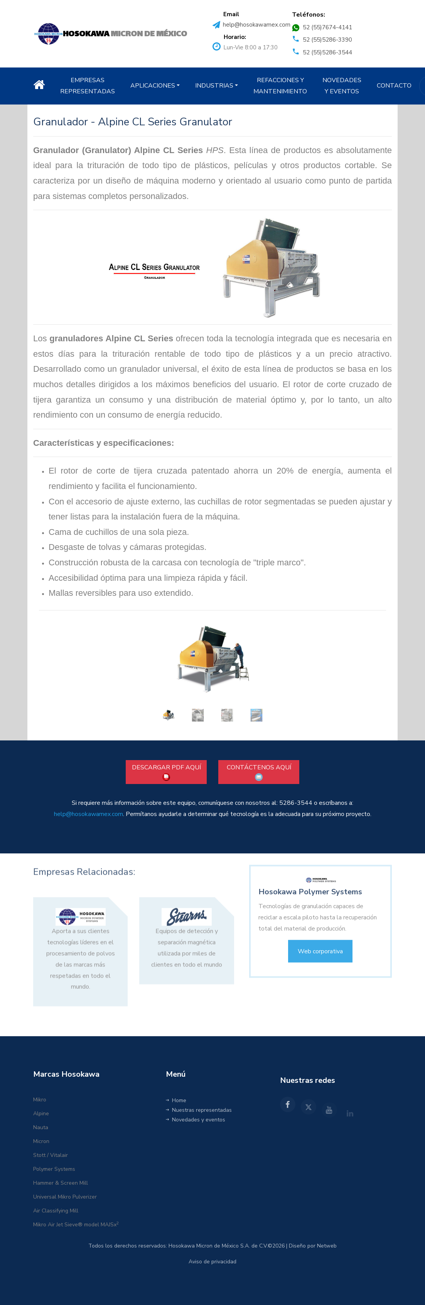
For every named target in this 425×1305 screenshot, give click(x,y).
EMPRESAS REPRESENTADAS (87, 86)
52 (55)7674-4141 (327, 27)
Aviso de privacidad (212, 1261)
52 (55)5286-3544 (327, 52)
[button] (141, 670)
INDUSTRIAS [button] (214, 85)
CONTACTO (394, 85)
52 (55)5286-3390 (327, 40)
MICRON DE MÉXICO (125, 33)
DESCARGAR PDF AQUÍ (166, 772)
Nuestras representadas (199, 1110)
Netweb (327, 1245)
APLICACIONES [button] (152, 85)
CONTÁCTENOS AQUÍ (259, 772)
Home (176, 1100)
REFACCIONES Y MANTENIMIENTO (280, 86)
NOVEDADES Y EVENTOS (341, 86)
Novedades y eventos (195, 1119)
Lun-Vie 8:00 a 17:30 (250, 47)
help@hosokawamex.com (256, 25)
